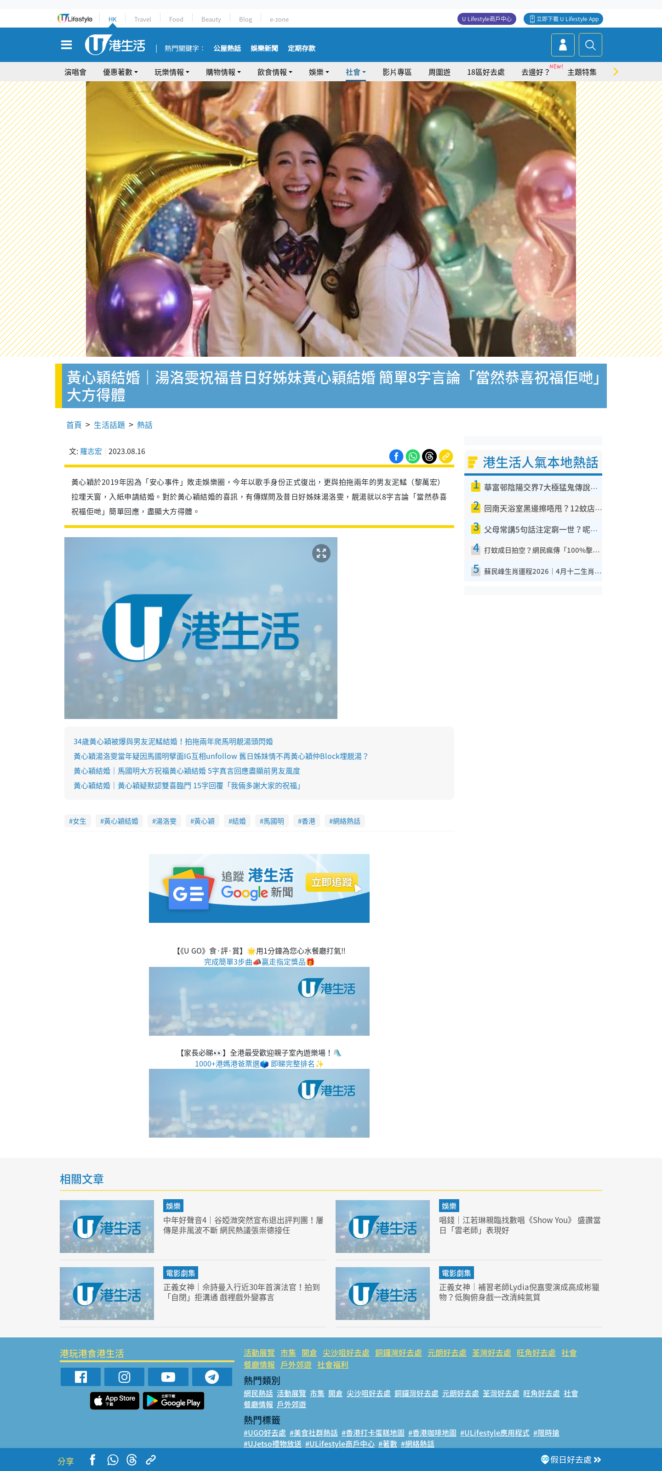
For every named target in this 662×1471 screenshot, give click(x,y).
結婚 (239, 821)
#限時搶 (546, 1432)
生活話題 (109, 424)
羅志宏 (91, 450)
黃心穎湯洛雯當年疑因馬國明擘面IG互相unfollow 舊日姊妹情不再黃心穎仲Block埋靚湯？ (221, 755)
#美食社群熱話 (314, 1432)
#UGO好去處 (265, 1432)
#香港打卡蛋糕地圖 (373, 1432)
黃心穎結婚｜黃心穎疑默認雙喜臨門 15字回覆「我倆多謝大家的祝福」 (189, 785)
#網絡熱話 (417, 1443)
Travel (142, 19)
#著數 (387, 1443)
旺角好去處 (536, 1352)
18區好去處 (486, 71)
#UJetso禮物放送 (273, 1443)
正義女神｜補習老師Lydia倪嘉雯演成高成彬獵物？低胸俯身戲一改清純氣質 (519, 1292)
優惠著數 (117, 71)
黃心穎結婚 (121, 821)
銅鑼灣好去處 (398, 1352)
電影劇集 (180, 1272)
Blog (245, 19)
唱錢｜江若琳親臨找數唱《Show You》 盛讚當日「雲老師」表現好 (520, 1224)
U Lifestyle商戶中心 (487, 19)
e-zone (279, 19)
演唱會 (75, 71)
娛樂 (316, 71)
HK (112, 19)
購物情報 (220, 71)
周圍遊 (439, 71)
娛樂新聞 (264, 48)
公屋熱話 (227, 48)
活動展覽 (259, 1352)
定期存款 (301, 48)
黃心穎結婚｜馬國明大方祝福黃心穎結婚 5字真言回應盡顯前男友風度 (187, 770)
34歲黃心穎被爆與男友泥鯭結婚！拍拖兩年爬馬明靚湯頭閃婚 (173, 741)
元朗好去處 (447, 1352)
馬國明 (273, 821)
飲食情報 (272, 71)
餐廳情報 (259, 1364)
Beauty (211, 19)
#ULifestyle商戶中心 (340, 1443)
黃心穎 (204, 821)
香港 (308, 821)
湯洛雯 (166, 821)
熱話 (145, 424)
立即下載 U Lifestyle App (567, 19)
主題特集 (582, 71)
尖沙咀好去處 (346, 1352)
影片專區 (397, 71)
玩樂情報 (169, 71)
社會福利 (332, 1364)
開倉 (309, 1352)
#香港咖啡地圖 (432, 1432)
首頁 (74, 424)
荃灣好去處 (491, 1352)
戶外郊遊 (296, 1364)
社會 (353, 71)
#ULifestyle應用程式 (495, 1432)
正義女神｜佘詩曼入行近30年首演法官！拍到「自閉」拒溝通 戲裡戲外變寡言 (241, 1292)
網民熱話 (258, 1392)
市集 (288, 1352)
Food (176, 19)
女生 (79, 821)
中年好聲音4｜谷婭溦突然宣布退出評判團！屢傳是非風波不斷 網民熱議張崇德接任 (243, 1224)
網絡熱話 (346, 821)
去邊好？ (536, 71)
